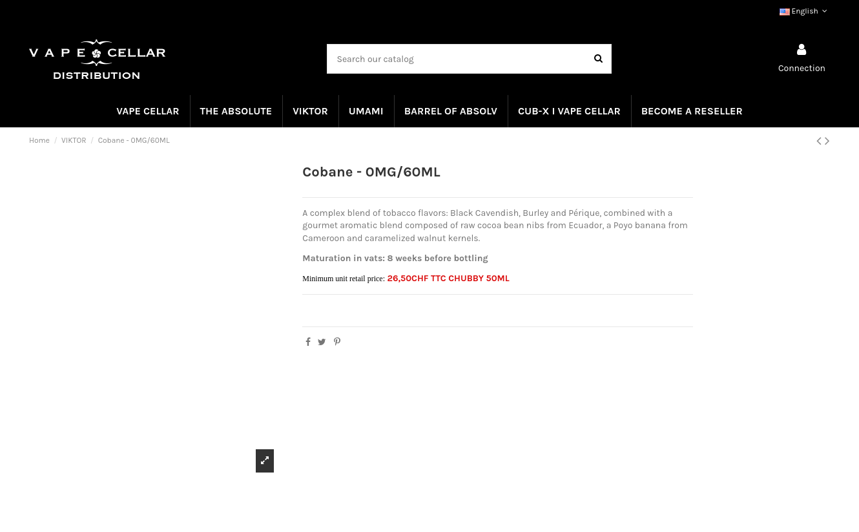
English (805, 11)
